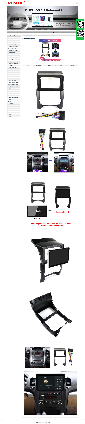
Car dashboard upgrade (12, 95)
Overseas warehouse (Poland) (13, 86)
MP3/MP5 (10, 88)
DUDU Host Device (12, 37)
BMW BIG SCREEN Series (13, 50)
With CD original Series (12, 67)
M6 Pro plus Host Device (13, 42)
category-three (11, 103)
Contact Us (10, 114)
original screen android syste (13, 63)
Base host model (11, 61)
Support (10, 101)
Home (33, 35)
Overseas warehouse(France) (13, 84)
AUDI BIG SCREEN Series (13, 48)
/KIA (36, 35)
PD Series (10, 65)
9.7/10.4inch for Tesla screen (13, 46)
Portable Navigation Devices (13, 97)
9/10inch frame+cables (12, 80)
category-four (11, 99)
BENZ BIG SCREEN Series (13, 52)
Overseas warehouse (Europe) (13, 82)
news (9, 112)
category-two (11, 105)
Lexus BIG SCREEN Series (13, 54)
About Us (10, 116)
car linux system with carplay (13, 78)
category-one (11, 107)
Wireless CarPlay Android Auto (13, 44)
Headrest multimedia (12, 69)
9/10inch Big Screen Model (13, 59)
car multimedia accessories (13, 71)
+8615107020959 (80, 28)
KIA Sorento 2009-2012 (42, 35)
